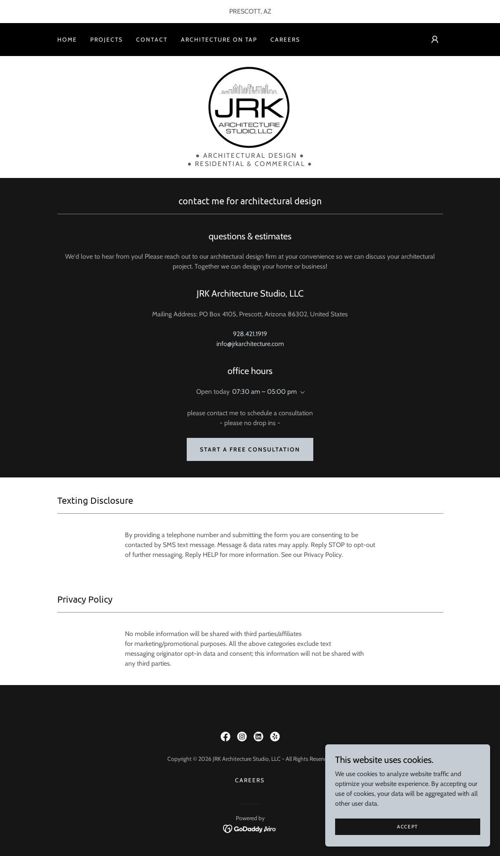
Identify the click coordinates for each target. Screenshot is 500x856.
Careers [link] (285, 39)
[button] (435, 39)
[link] (250, 106)
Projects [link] (106, 39)
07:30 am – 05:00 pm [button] (264, 391)
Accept (407, 826)
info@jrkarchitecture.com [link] (250, 344)
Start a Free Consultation (250, 449)
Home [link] (67, 39)
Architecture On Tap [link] (219, 39)
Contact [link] (152, 39)
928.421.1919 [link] (250, 334)
